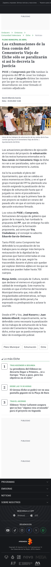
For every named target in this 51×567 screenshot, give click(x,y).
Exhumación (30, 347)
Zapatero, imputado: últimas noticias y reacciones (20, 3)
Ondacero (5, 33)
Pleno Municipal (11, 347)
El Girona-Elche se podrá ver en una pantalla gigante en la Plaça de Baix (29, 391)
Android (19, 515)
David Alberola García (11, 98)
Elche (28, 35)
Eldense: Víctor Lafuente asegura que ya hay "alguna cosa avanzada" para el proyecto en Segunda (29, 407)
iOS (34, 515)
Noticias (38, 35)
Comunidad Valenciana (11, 35)
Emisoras (18, 33)
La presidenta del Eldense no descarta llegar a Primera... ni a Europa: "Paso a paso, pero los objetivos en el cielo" (27, 373)
